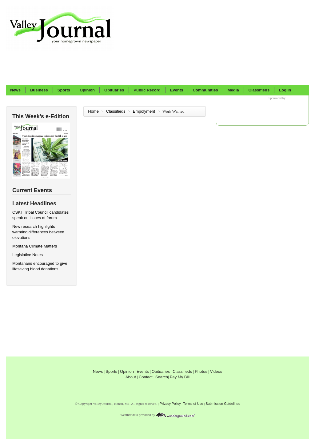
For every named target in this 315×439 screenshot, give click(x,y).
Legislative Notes (27, 254)
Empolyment (144, 111)
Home (93, 111)
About (131, 377)
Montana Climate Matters (34, 246)
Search (161, 377)
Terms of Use (193, 403)
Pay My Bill (179, 377)
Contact (146, 377)
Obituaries (114, 90)
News (15, 90)
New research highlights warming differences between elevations (38, 232)
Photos (201, 371)
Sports (64, 90)
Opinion (87, 90)
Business (39, 90)
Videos (216, 371)
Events (176, 90)
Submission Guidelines (222, 403)
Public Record (147, 90)
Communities (205, 90)
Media (233, 90)
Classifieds (259, 90)
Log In (285, 90)
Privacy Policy (170, 403)
